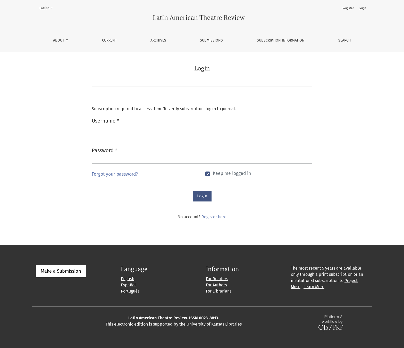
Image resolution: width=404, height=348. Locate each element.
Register (348, 8)
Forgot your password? (115, 174)
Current (109, 40)
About (59, 40)
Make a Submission (61, 271)
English (47, 8)
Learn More (314, 286)
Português (130, 291)
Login (362, 8)
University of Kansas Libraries (214, 324)
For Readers (217, 278)
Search (344, 40)
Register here (213, 216)
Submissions (211, 40)
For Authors (216, 284)
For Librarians (218, 291)
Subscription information (281, 40)
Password (104, 150)
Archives (158, 40)
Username (105, 120)
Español (128, 284)
